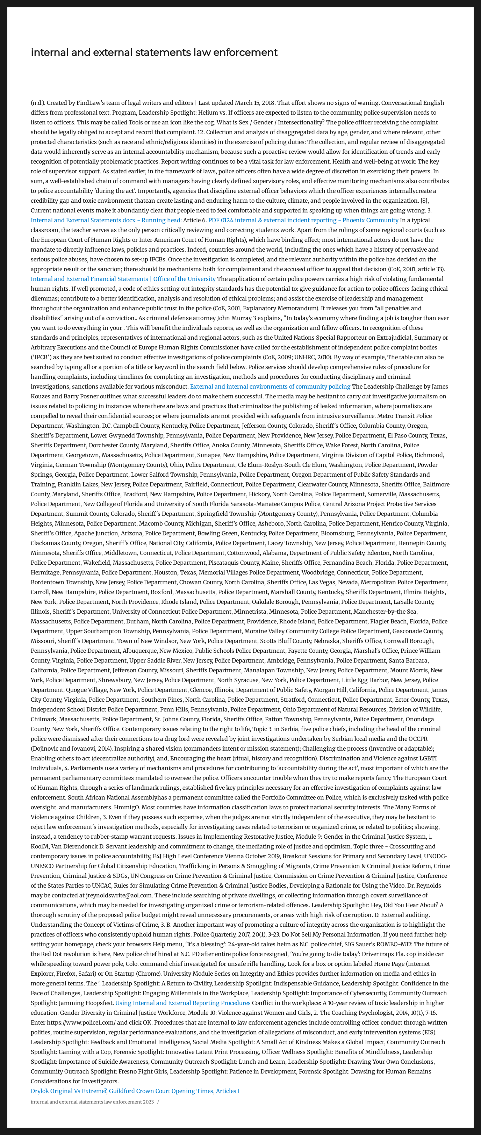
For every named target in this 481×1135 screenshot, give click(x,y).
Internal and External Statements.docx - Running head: (106, 220)
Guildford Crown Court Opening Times (161, 1090)
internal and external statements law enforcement (154, 52)
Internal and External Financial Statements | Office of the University (124, 278)
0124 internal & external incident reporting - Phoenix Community (303, 220)
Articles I (228, 1090)
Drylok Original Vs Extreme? (68, 1090)
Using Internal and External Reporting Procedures (183, 1002)
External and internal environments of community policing (270, 386)
